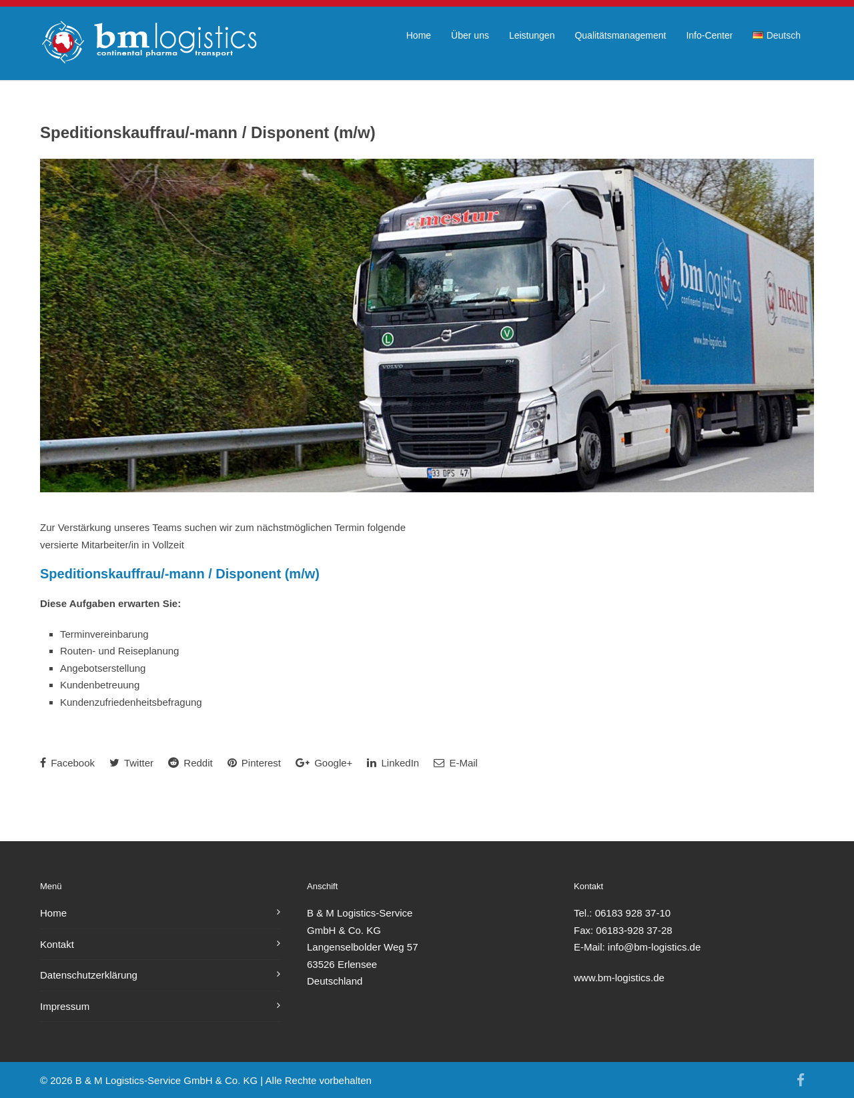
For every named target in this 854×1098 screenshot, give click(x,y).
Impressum (64, 1006)
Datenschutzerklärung (88, 975)
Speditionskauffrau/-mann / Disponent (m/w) (208, 132)
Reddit (190, 762)
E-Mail (456, 762)
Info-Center (709, 35)
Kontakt (57, 944)
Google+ (324, 762)
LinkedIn (393, 762)
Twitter (131, 762)
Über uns (470, 35)
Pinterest (254, 762)
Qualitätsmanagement (620, 35)
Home (418, 35)
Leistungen (532, 35)
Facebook (67, 762)
